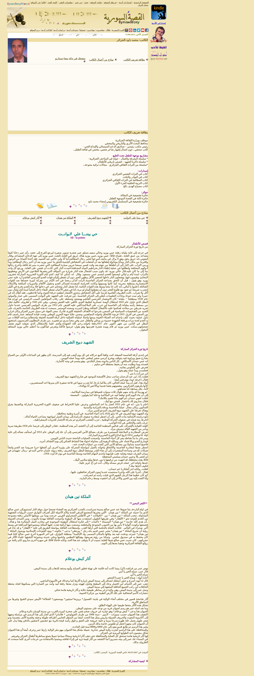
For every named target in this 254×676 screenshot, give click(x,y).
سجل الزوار (143, 5)
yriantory (76, 673)
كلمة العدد (52, 2)
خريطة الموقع (110, 2)
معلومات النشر (66, 2)
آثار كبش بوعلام (31, 217)
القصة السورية (86, 673)
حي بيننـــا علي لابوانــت (77, 234)
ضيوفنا (82, 30)
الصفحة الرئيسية (141, 2)
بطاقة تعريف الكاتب (134, 59)
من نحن (78, 2)
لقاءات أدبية (46, 30)
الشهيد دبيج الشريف (98, 217)
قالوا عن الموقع (38, 2)
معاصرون (100, 30)
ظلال (108, 30)
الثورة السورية (118, 30)
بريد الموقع (35, 30)
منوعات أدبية (72, 30)
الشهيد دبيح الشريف (78, 342)
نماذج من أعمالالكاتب (101, 59)
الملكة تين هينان (64, 217)
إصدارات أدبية (125, 2)
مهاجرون (91, 30)
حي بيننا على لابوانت (134, 217)
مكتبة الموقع (96, 2)
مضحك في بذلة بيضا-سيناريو (70, 58)
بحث (86, 2)
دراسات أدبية (59, 30)
